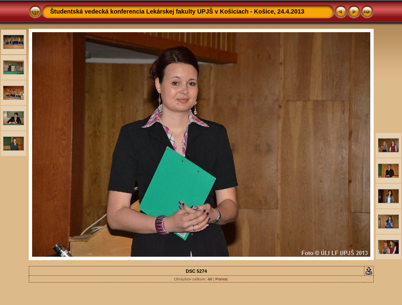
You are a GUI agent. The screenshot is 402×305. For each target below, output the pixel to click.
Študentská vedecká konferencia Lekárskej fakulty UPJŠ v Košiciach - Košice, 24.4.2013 (177, 11)
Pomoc (222, 279)
